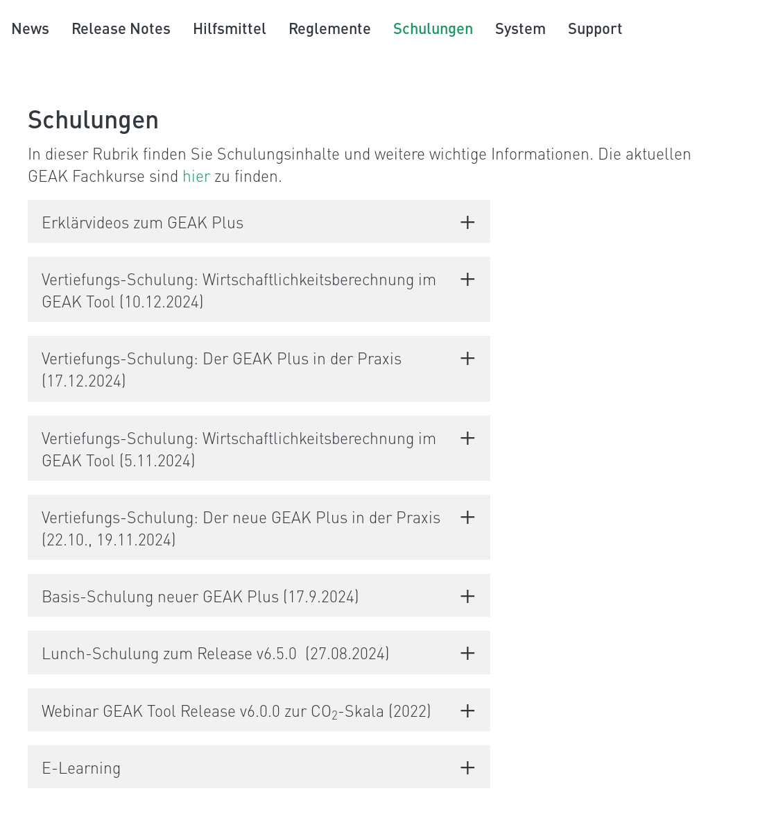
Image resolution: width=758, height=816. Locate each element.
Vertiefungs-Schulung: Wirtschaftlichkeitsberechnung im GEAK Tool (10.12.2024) (239, 289)
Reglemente (329, 27)
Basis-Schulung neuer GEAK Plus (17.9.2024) (200, 595)
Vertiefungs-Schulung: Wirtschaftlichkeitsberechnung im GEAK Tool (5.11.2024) (239, 448)
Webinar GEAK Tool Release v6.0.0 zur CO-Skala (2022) (236, 710)
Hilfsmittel (229, 27)
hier (196, 175)
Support (595, 27)
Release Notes (121, 27)
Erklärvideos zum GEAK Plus (142, 221)
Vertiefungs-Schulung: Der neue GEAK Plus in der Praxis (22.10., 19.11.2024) (241, 527)
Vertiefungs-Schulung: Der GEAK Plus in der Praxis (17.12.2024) (222, 368)
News (30, 27)
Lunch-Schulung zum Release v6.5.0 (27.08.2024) (216, 652)
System (520, 27)
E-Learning (81, 767)
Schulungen (433, 27)
